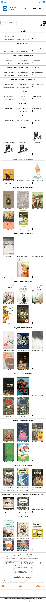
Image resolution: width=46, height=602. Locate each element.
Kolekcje (18, 25)
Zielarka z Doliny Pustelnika (28, 563)
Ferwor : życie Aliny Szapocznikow (20, 571)
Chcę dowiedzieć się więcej (16, 601)
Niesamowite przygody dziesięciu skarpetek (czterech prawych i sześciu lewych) (18, 561)
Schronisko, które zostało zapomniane (20, 572)
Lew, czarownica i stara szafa (10, 558)
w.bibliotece (37, 580)
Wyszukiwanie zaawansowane (7, 25)
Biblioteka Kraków (23, 17)
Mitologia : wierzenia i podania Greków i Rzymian (13, 559)
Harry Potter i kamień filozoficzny (10, 562)
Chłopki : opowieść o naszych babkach (30, 559)
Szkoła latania (7, 563)
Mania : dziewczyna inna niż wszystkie (20, 570)
